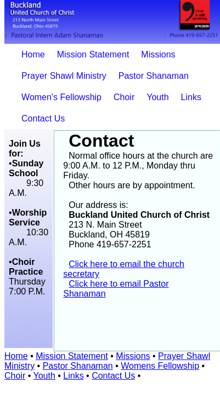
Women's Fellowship (61, 97)
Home (33, 54)
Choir (124, 97)
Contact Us (43, 118)
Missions (158, 54)
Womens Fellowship (160, 365)
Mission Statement (93, 54)
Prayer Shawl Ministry (63, 75)
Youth (157, 97)
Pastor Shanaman (154, 75)
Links (191, 97)
